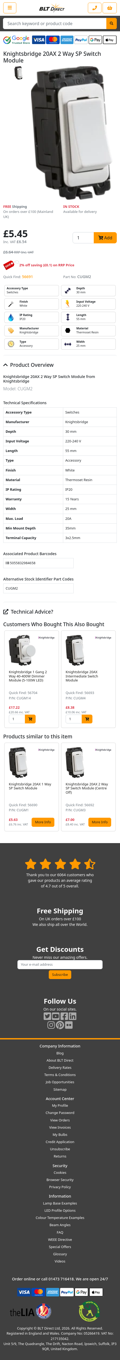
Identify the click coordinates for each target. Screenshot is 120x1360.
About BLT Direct (60, 1060)
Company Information (60, 1046)
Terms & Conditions (60, 1074)
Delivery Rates (59, 1067)
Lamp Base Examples (60, 1203)
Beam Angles (60, 1224)
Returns (60, 1156)
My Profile (60, 1105)
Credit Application (60, 1141)
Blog (59, 1053)
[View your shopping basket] (110, 7)
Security (59, 1165)
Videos (60, 1261)
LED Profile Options (60, 1210)
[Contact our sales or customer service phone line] (95, 8)
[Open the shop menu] (9, 7)
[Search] (111, 23)
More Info (43, 822)
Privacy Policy (60, 1186)
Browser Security (60, 1179)
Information (60, 1196)
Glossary (60, 1254)
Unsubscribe (60, 1149)
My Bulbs (60, 1134)
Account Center (60, 1098)
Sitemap (59, 1089)
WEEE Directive (60, 1239)
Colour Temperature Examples (60, 1217)
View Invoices (60, 1127)
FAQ (60, 1232)
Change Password (60, 1112)
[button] (112, 679)
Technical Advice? (28, 611)
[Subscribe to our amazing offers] (60, 964)
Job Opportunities (60, 1082)
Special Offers (60, 1246)
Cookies (60, 1172)
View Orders (60, 1120)
